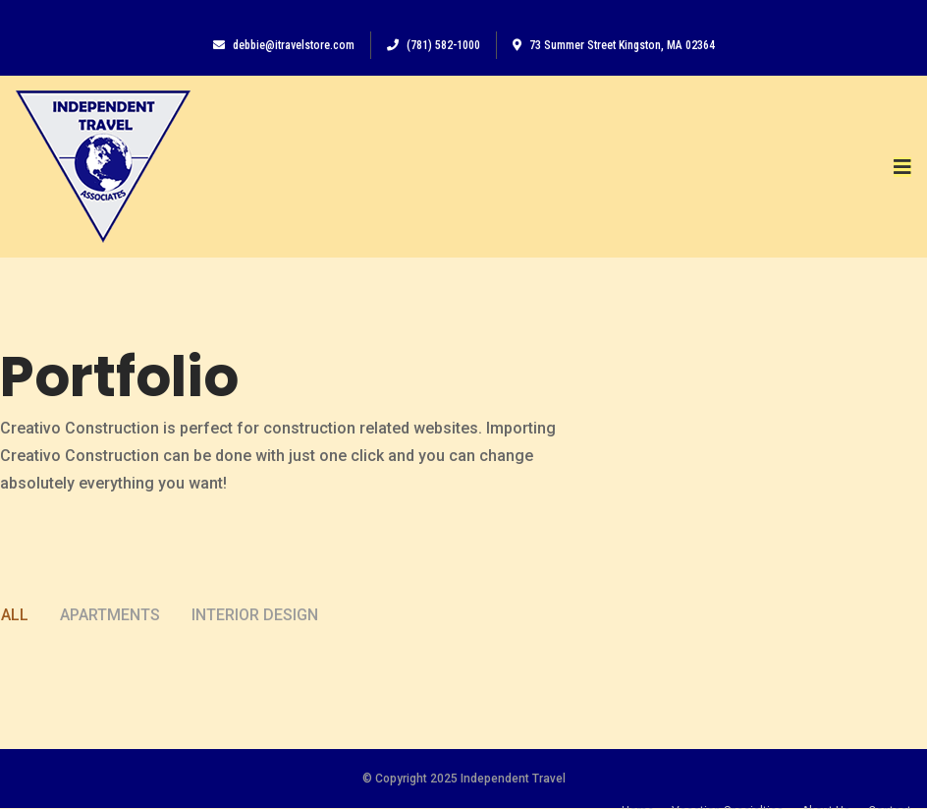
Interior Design (254, 632)
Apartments (110, 632)
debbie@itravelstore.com (283, 45)
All (14, 632)
